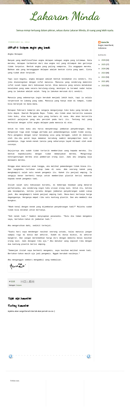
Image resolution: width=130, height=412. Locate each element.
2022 (103, 77)
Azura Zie (105, 42)
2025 (103, 64)
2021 (103, 81)
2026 (103, 60)
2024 (103, 69)
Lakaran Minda (65, 16)
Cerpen (19, 285)
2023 (103, 73)
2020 (103, 86)
